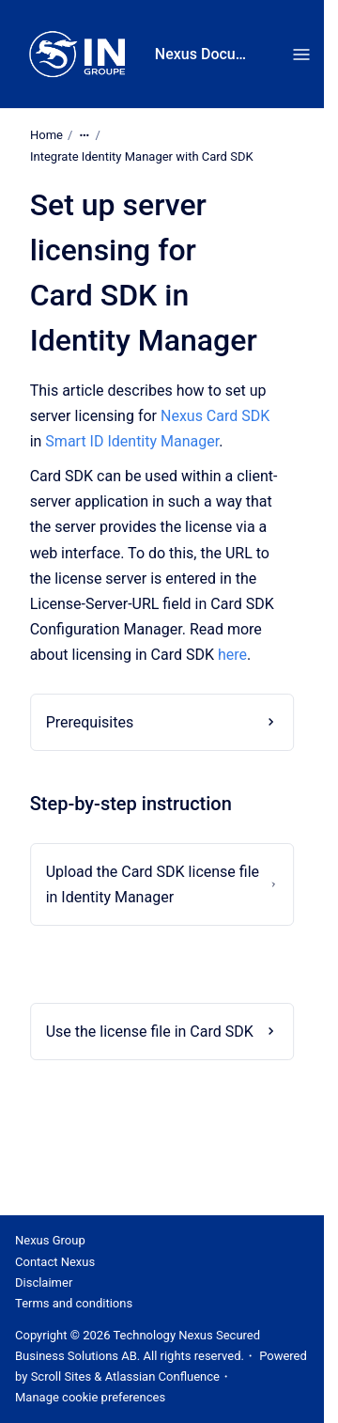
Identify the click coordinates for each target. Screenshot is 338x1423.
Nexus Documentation (205, 54)
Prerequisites (90, 722)
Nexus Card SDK (215, 416)
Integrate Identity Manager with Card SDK (142, 156)
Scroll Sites (61, 1376)
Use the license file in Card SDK (150, 1031)
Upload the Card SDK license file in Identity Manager (152, 884)
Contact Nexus (55, 1262)
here (232, 655)
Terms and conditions (73, 1303)
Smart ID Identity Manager (132, 441)
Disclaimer (43, 1282)
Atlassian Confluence (162, 1376)
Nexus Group (50, 1240)
